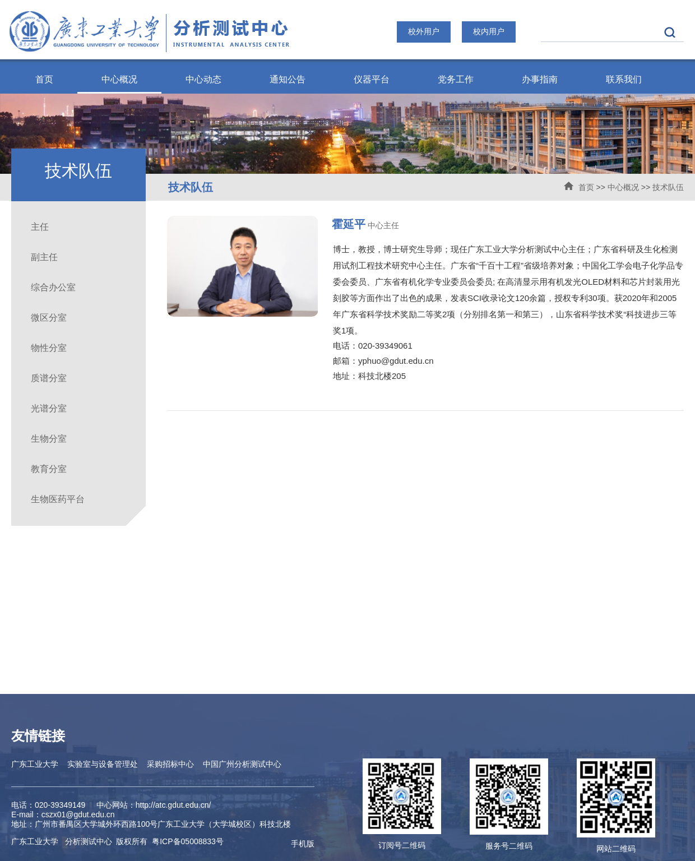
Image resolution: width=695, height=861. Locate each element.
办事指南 (540, 79)
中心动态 (203, 79)
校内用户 (488, 31)
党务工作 (456, 79)
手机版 (302, 843)
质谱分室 (49, 378)
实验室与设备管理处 (102, 764)
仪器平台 (372, 79)
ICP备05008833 (188, 841)
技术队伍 (668, 187)
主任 (40, 227)
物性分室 (49, 348)
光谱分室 (49, 408)
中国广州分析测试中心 (242, 764)
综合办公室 (53, 287)
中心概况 (119, 79)
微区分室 (49, 317)
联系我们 (624, 79)
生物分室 (49, 438)
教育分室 (49, 469)
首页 (44, 79)
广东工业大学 (34, 764)
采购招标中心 (170, 764)
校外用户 (423, 31)
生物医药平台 (58, 499)
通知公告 (287, 79)
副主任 (44, 257)
